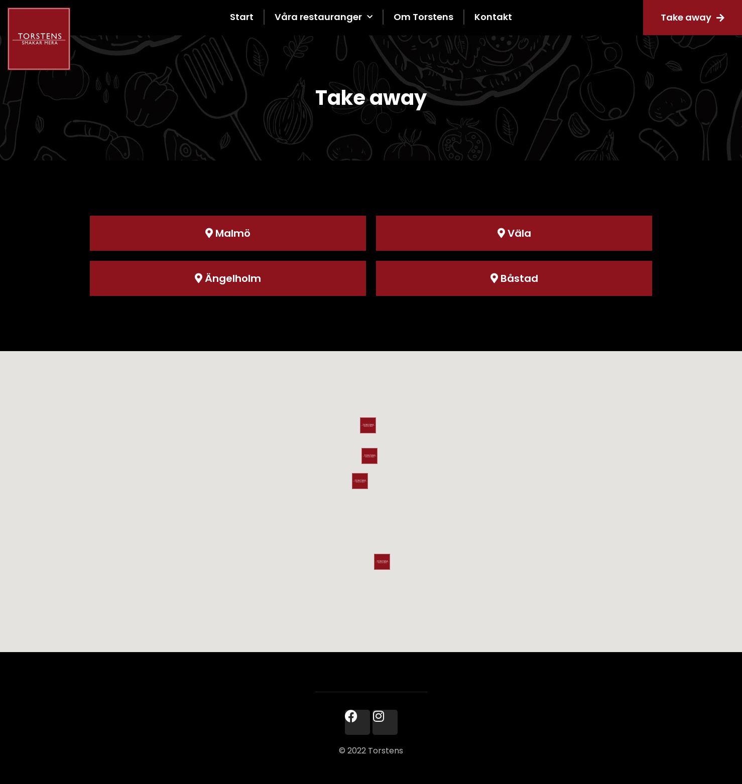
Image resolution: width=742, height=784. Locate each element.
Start (242, 17)
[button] (360, 481)
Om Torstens (423, 17)
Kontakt (493, 17)
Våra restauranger (324, 17)
